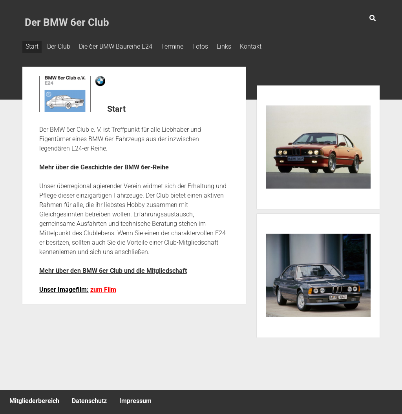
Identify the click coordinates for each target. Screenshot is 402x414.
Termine (181, 46)
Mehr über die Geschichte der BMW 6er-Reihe (104, 165)
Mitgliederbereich (34, 399)
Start (32, 46)
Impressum (135, 399)
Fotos (212, 46)
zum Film (103, 287)
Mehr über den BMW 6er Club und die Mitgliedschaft (113, 268)
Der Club (61, 46)
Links (239, 46)
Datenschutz (89, 399)
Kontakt (269, 46)
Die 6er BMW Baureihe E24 (122, 46)
